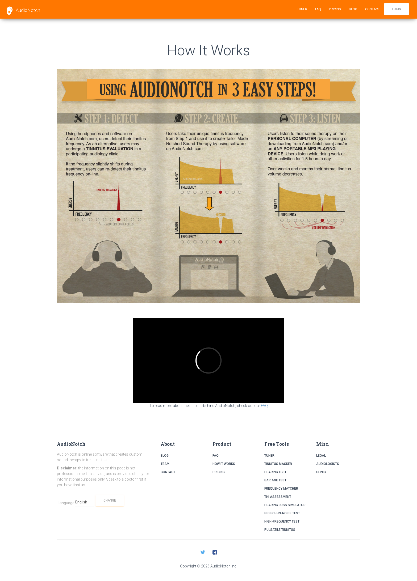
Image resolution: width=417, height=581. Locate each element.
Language (66, 503)
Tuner (302, 9)
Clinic (321, 472)
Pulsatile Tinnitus (279, 530)
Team (165, 464)
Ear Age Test (275, 480)
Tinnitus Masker (278, 464)
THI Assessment (277, 497)
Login (396, 9)
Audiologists (327, 464)
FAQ (318, 9)
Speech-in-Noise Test (282, 513)
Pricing (335, 9)
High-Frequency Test (281, 521)
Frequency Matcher (281, 488)
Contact (372, 9)
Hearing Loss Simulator (285, 505)
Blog (353, 9)
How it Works (223, 464)
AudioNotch (22, 10)
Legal (321, 455)
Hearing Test (275, 472)
